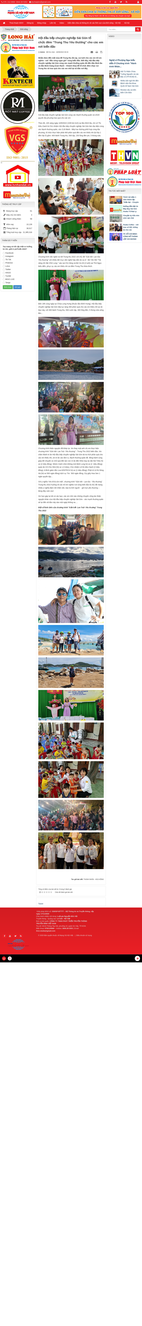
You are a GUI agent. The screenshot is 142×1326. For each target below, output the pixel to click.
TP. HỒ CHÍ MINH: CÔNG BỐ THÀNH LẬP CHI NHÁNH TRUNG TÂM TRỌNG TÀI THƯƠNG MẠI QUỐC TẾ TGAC (123, 240)
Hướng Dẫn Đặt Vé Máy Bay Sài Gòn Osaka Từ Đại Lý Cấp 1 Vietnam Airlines (123, 211)
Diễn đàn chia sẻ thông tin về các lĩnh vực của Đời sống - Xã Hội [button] (94, 23)
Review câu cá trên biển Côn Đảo (128, 91)
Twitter (7, 269)
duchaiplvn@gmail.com (41, 2)
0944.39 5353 (21, 2)
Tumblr (7, 276)
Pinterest (8, 263)
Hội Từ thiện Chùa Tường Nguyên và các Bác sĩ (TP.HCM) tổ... (129, 74)
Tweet (40, 904)
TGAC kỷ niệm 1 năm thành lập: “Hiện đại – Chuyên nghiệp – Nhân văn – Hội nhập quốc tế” (124, 202)
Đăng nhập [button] (41, 23)
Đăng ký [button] (30, 23)
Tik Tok (7, 259)
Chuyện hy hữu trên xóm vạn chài (131, 217)
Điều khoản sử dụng (84, 935)
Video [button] (61, 23)
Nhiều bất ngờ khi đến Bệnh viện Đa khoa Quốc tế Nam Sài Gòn (129, 83)
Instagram (8, 256)
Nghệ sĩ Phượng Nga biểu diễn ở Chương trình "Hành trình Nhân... (122, 63)
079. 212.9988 (9, 2)
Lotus (6, 266)
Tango (6, 282)
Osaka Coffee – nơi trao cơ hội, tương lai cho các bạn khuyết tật (130, 228)
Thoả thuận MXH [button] (16, 23)
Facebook (8, 253)
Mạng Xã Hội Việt (66, 935)
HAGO (7, 273)
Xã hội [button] (126, 23)
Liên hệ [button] (53, 23)
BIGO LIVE (8, 279)
